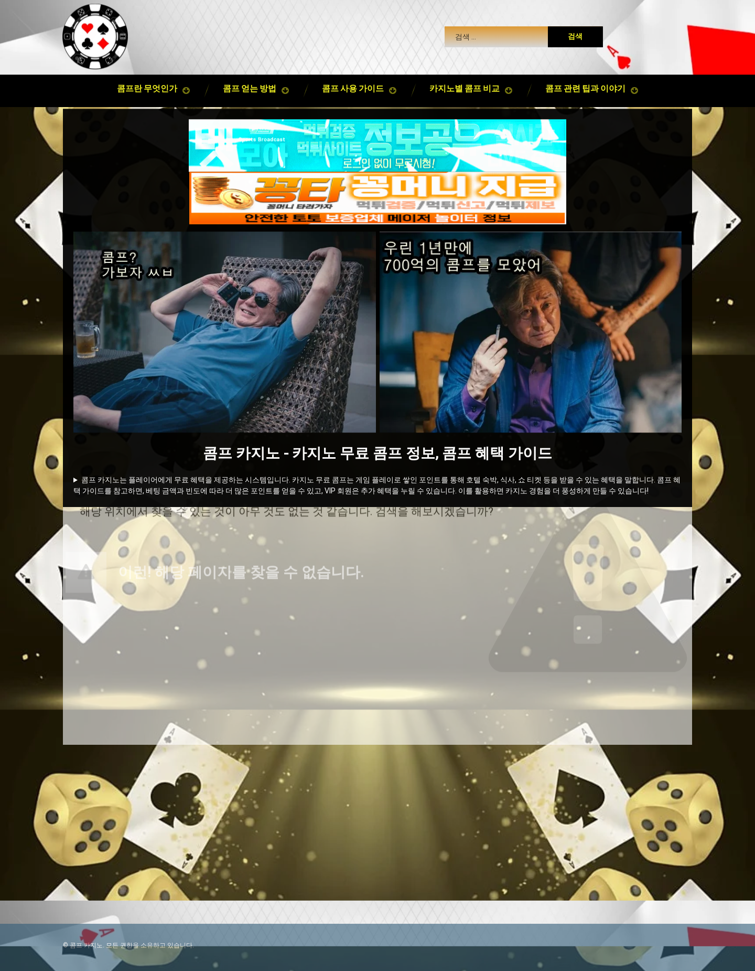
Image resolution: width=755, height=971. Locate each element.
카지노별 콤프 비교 (464, 88)
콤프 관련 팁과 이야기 (585, 88)
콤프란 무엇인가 (147, 88)
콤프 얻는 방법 (249, 88)
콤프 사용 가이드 (353, 88)
